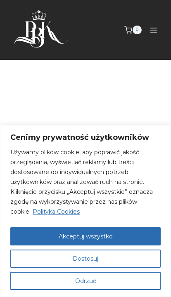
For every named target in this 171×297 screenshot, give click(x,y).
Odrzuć (85, 281)
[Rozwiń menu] (153, 30)
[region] (85, 211)
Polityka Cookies (56, 211)
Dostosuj (85, 258)
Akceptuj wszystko (86, 236)
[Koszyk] (133, 30)
